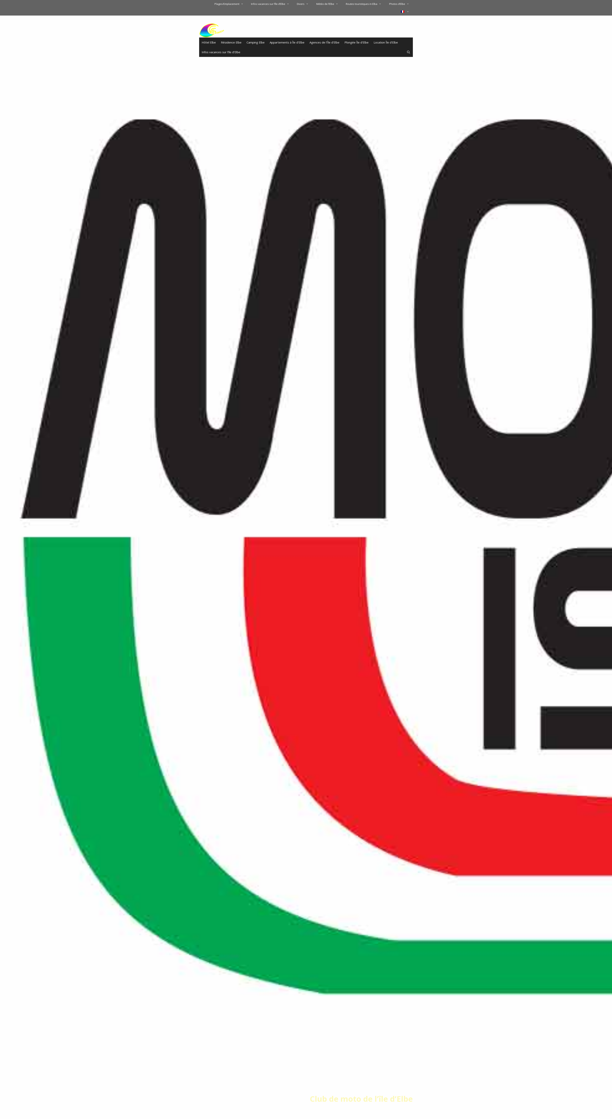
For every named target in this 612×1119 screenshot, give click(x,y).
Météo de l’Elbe (329, 4)
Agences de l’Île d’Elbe (324, 42)
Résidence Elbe (231, 42)
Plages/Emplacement (230, 4)
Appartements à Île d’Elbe (287, 42)
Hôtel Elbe (209, 42)
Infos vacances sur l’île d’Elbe (272, 4)
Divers (304, 4)
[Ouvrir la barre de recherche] (408, 52)
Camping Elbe (256, 42)
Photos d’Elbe (401, 4)
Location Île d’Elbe (386, 42)
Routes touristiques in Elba (365, 4)
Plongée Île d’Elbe (356, 42)
